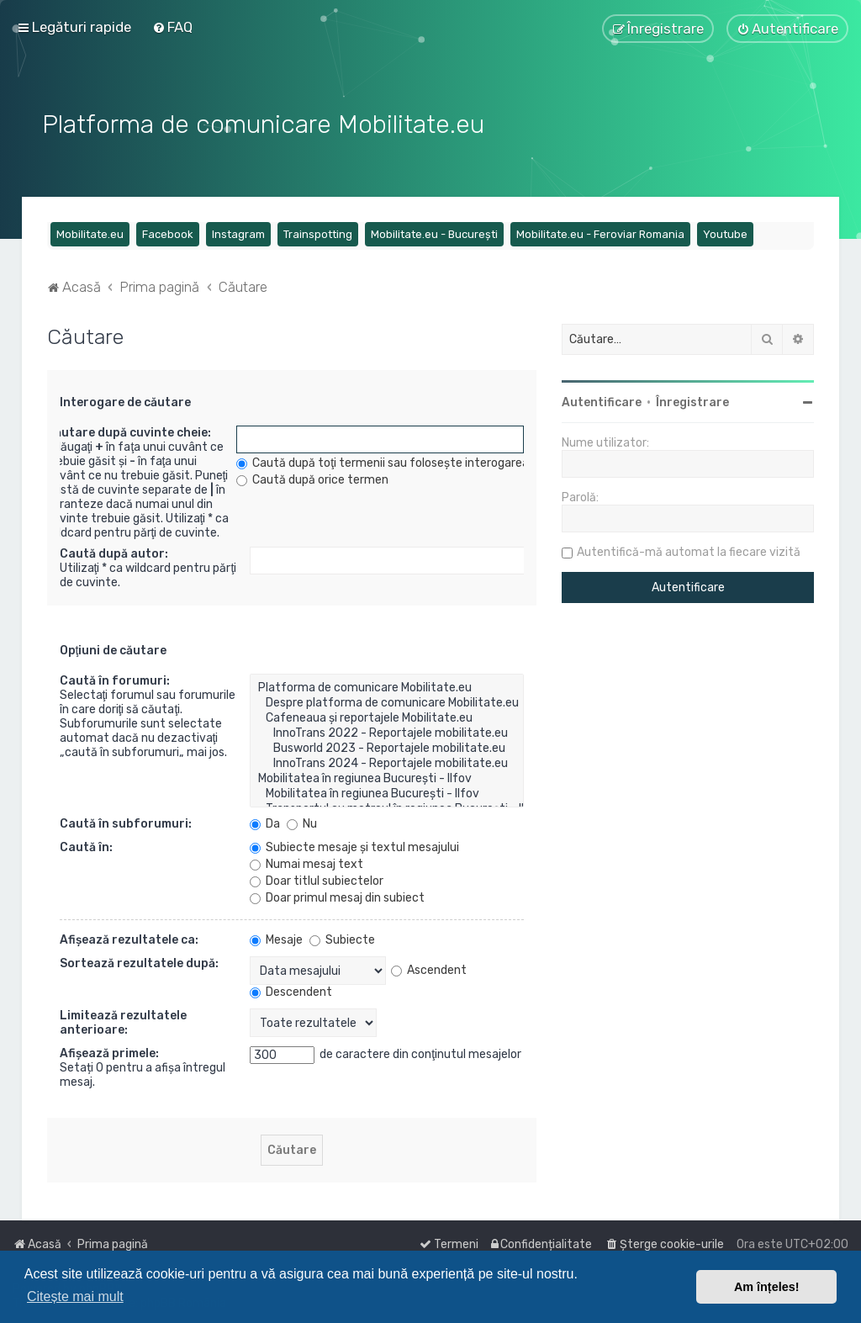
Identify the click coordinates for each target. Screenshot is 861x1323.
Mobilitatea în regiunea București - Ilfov (386, 777)
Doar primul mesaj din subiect (337, 896)
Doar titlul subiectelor (316, 879)
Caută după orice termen (312, 478)
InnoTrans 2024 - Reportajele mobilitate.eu (386, 762)
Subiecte (342, 938)
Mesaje (276, 938)
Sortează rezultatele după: (139, 962)
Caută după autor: (114, 552)
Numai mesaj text (306, 862)
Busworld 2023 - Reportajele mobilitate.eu (386, 746)
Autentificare (602, 401)
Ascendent (429, 967)
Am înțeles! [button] (767, 1287)
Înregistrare (692, 401)
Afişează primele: (109, 1052)
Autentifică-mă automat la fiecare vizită (688, 550)
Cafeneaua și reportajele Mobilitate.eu (386, 716)
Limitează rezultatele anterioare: (123, 1021)
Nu (302, 822)
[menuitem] (172, 27)
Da (265, 822)
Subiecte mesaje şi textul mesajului (354, 846)
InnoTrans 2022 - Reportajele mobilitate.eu (386, 731)
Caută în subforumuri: (126, 822)
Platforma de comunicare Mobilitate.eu (386, 686)
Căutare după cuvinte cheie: (128, 431)
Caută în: (86, 846)
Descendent (291, 990)
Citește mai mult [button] (75, 1296)
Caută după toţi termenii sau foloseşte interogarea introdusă (410, 461)
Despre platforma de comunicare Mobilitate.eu (386, 701)
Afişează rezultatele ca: (129, 938)
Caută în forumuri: (115, 679)
